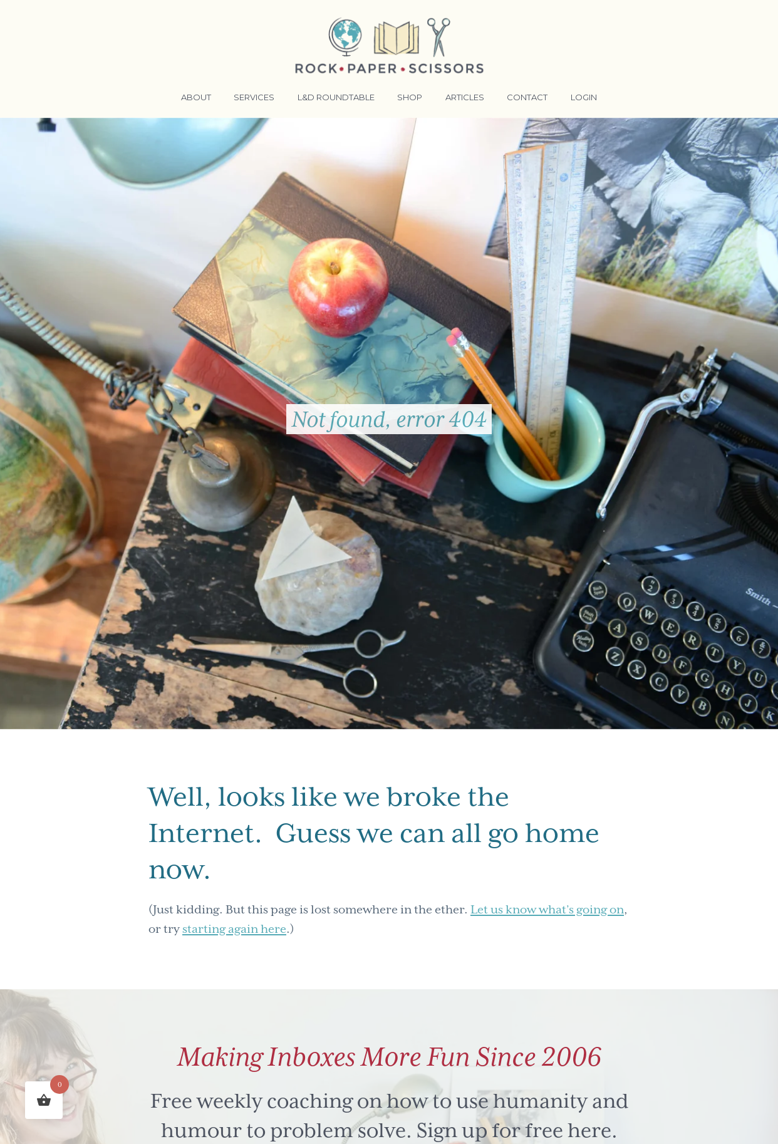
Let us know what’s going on (547, 909)
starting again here (234, 928)
